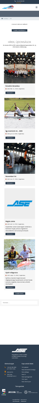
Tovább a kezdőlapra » (19, 30)
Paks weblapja (25, 372)
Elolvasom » (10, 93)
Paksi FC (24, 374)
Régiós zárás (10, 221)
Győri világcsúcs (12, 273)
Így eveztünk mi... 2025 (14, 131)
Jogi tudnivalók (16, 401)
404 (10, 18)
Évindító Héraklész (13, 86)
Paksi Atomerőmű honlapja (28, 369)
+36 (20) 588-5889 (19, 1)
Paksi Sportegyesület (27, 377)
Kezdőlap (18, 3)
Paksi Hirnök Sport (26, 381)
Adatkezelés (23, 401)
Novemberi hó (11, 176)
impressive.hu (24, 399)
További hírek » (19, 293)
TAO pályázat (25, 367)
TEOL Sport (24, 379)
